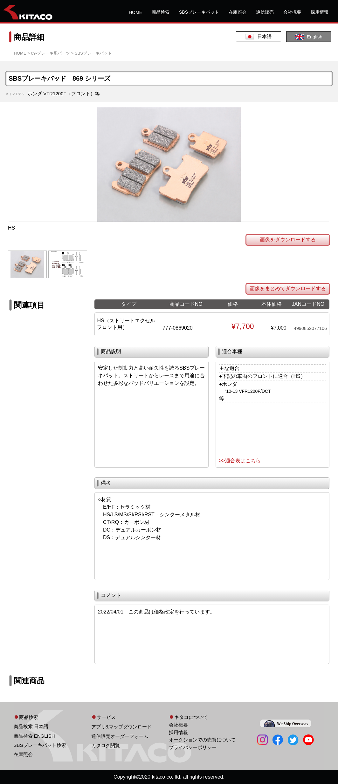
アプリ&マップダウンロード (121, 726)
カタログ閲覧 (105, 745)
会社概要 (292, 12)
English (308, 37)
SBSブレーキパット (199, 12)
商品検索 (160, 12)
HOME (135, 12)
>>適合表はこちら (240, 460)
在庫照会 (237, 12)
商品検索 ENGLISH (34, 736)
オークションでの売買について (202, 739)
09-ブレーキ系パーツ (50, 53)
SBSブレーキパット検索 (40, 745)
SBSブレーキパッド (93, 53)
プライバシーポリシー (193, 747)
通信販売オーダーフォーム (119, 736)
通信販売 (265, 12)
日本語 (258, 37)
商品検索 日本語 (31, 726)
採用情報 (319, 12)
